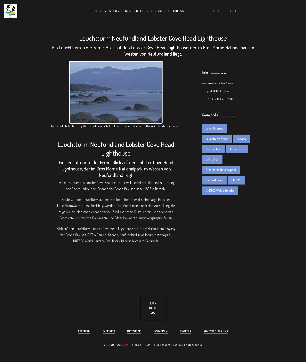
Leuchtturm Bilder (217, 139)
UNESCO (236, 180)
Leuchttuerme (214, 128)
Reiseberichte (135, 11)
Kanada (241, 139)
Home (94, 11)
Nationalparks (214, 180)
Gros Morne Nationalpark (221, 170)
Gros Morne (237, 149)
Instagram (134, 331)
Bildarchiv (111, 11)
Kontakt (157, 11)
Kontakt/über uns (216, 331)
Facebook (84, 331)
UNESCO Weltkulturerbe (220, 191)
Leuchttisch (176, 11)
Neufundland (213, 149)
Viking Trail (212, 159)
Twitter (185, 331)
